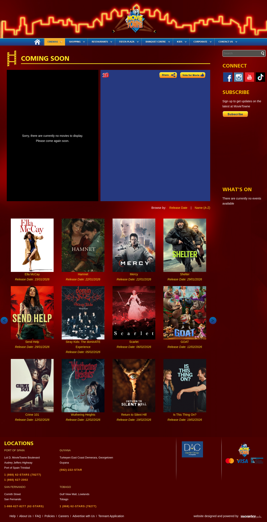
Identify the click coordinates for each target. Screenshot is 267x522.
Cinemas (54, 42)
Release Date (178, 207)
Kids (182, 42)
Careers (63, 516)
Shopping (77, 42)
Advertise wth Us (83, 516)
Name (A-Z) (202, 207)
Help (13, 516)
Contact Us (227, 42)
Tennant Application (111, 516)
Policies (49, 516)
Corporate (202, 42)
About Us (25, 516)
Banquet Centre (158, 42)
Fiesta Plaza (129, 42)
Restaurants (102, 42)
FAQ (38, 516)
